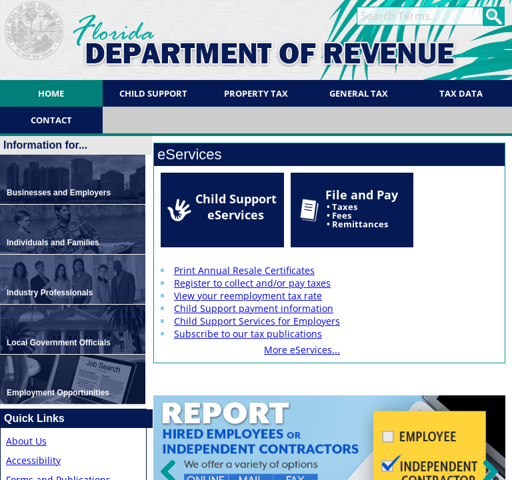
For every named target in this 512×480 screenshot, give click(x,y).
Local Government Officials (59, 342)
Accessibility (33, 460)
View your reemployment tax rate (248, 295)
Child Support (153, 93)
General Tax (358, 93)
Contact (51, 120)
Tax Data (461, 93)
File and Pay (361, 208)
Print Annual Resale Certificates (244, 270)
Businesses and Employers (59, 192)
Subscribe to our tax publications (248, 333)
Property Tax (256, 93)
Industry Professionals (50, 292)
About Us (26, 441)
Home (51, 93)
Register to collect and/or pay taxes (252, 283)
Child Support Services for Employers (257, 321)
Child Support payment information (253, 308)
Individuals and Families (53, 242)
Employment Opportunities (58, 392)
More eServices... (302, 349)
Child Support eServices (236, 207)
